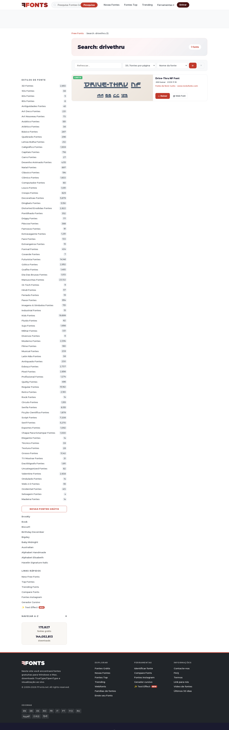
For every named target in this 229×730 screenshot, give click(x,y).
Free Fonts (78, 33)
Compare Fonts (30, 592)
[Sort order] (172, 65)
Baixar (162, 96)
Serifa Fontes (29, 407)
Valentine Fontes (31, 473)
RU (78, 711)
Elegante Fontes (31, 438)
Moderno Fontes (31, 341)
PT (63, 711)
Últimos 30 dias (183, 691)
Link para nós (181, 682)
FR (51, 711)
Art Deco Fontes (31, 111)
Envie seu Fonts (104, 695)
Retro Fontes (29, 392)
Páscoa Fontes (30, 223)
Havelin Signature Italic (35, 562)
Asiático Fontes (30, 121)
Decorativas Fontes (33, 198)
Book (24, 521)
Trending (147, 4)
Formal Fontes (30, 249)
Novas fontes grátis (44, 509)
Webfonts (100, 686)
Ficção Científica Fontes (35, 412)
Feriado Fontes (30, 295)
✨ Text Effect (33, 607)
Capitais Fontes (30, 152)
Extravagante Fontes (34, 233)
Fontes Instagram (32, 597)
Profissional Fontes (32, 376)
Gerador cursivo (31, 602)
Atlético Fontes (30, 126)
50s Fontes (28, 91)
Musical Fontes (30, 351)
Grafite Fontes (30, 269)
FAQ (176, 673)
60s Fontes (28, 96)
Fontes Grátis (102, 668)
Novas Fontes (111, 4)
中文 (71, 711)
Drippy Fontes (29, 218)
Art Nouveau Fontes (33, 116)
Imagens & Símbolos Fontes (37, 305)
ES (38, 711)
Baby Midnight (30, 542)
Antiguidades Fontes (34, 106)
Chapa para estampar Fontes (38, 432)
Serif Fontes (28, 422)
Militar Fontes (29, 330)
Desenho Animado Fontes (37, 162)
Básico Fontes (30, 131)
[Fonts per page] (139, 65)
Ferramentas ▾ (165, 5)
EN (24, 711)
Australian (27, 547)
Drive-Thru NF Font (167, 78)
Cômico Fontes (30, 177)
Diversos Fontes (31, 336)
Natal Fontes (29, 167)
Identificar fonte (143, 668)
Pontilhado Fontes (32, 213)
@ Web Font (179, 96)
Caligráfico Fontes (32, 147)
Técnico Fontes (30, 443)
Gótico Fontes (30, 264)
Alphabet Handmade (34, 552)
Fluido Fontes (29, 320)
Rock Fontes (29, 397)
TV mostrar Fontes (32, 458)
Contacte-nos (182, 668)
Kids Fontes (28, 315)
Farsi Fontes (28, 239)
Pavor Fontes (29, 300)
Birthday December (33, 532)
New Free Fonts (31, 576)
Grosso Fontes (30, 453)
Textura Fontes (30, 448)
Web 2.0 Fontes (31, 483)
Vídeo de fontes (183, 686)
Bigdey (26, 537)
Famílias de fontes (105, 691)
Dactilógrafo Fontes (33, 463)
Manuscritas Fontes (33, 279)
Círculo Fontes (30, 402)
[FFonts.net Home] (35, 5)
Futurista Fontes (31, 259)
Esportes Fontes (31, 427)
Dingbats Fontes (31, 203)
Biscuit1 (26, 526)
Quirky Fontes (29, 381)
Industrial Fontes (31, 310)
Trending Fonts (30, 587)
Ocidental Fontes (31, 489)
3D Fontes (27, 85)
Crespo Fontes (30, 193)
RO (44, 711)
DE (31, 711)
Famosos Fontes (31, 228)
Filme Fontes (29, 346)
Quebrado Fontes (32, 136)
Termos (178, 677)
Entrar (183, 4)
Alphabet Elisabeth (33, 557)
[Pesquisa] (74, 5)
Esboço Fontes (30, 366)
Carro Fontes (29, 157)
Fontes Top (130, 4)
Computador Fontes (33, 182)
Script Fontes (29, 417)
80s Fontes (28, 101)
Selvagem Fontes (31, 494)
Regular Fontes (30, 387)
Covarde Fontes (31, 254)
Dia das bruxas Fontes (34, 274)
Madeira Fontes (31, 499)
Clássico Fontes (30, 172)
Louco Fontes (29, 187)
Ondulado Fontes (32, 478)
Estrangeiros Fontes (33, 244)
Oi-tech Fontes (30, 285)
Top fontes (28, 581)
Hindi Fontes (29, 290)
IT (57, 711)
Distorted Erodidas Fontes (37, 208)
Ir (193, 65)
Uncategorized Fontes (34, 468)
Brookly (26, 516)
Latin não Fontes (31, 356)
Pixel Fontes (28, 371)
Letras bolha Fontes (33, 142)
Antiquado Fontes (32, 361)
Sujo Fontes (28, 325)
